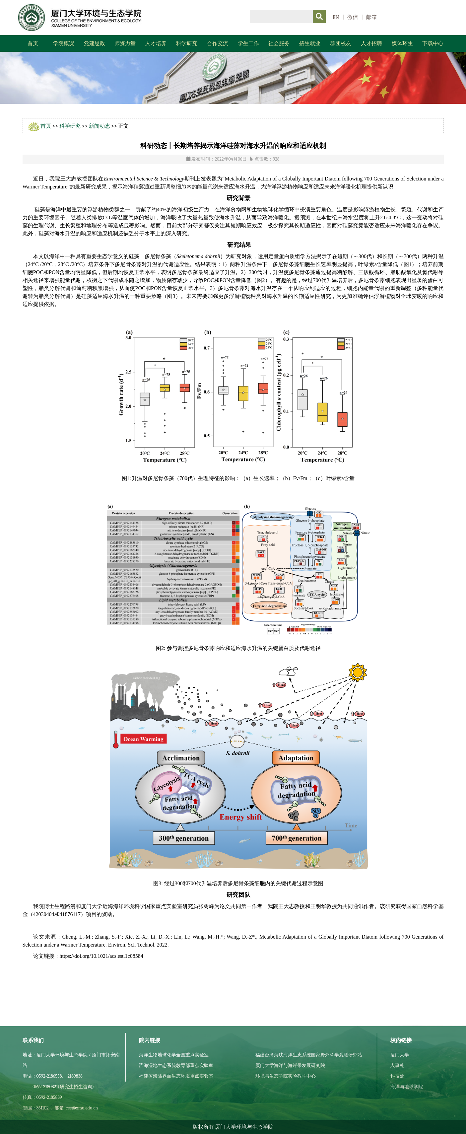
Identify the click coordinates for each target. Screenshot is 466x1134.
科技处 (397, 1076)
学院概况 (63, 43)
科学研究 (186, 43)
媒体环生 (402, 43)
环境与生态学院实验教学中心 (285, 1076)
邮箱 (371, 17)
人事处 (397, 1065)
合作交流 (217, 43)
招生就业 (309, 43)
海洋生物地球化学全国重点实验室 (174, 1055)
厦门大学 (399, 1055)
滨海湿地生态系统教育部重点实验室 (176, 1065)
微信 (352, 17)
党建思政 (94, 43)
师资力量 (125, 43)
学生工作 (248, 43)
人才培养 (155, 43)
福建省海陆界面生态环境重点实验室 (176, 1076)
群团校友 (340, 43)
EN (336, 17)
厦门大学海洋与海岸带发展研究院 (290, 1065)
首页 (33, 43)
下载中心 (432, 43)
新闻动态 (99, 126)
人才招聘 (371, 43)
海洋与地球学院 (406, 1087)
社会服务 (279, 43)
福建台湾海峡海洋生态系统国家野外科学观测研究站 (308, 1055)
